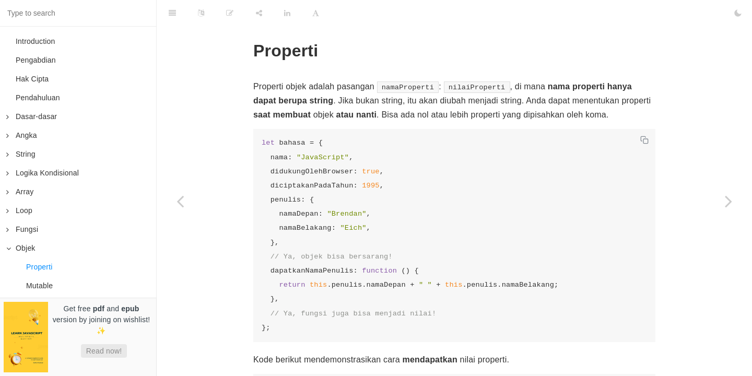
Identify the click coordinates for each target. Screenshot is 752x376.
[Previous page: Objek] (180, 201)
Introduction (35, 41)
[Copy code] (644, 140)
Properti (39, 267)
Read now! (104, 351)
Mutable (39, 285)
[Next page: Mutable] (728, 201)
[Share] (259, 13)
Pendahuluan (38, 97)
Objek (21, 248)
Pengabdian (36, 60)
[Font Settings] (315, 13)
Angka (21, 135)
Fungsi (22, 229)
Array (19, 191)
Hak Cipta (32, 79)
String (21, 154)
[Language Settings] (201, 13)
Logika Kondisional (42, 173)
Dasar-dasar (31, 116)
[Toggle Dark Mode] (738, 13)
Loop (19, 210)
